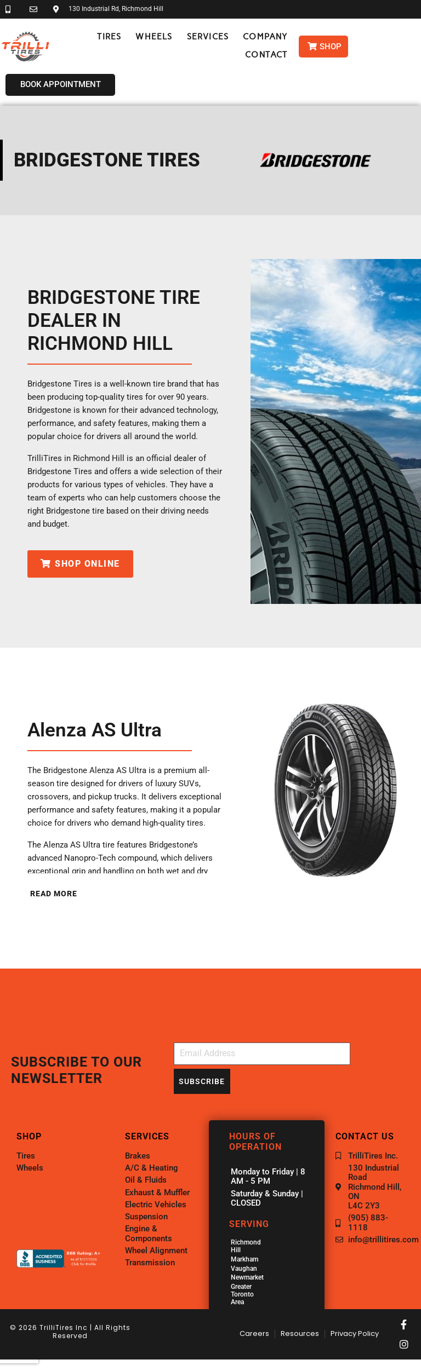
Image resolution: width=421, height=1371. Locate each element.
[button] (109, 37)
